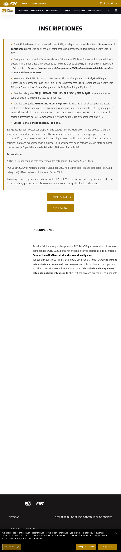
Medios (24, 3)
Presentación (52, 11)
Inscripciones (79, 11)
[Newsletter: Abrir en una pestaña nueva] (116, 3)
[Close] (116, 533)
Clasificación (37, 11)
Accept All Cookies (86, 547)
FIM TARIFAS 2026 (59, 197)
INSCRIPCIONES (43, 230)
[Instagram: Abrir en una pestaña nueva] (101, 3)
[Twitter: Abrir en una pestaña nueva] (108, 3)
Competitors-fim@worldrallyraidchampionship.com (62, 255)
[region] (60, 540)
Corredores (23, 11)
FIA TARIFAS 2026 (59, 208)
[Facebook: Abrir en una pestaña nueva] (105, 3)
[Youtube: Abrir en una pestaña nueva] (112, 3)
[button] (107, 11)
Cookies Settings (11, 547)
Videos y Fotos (94, 11)
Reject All (107, 547)
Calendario (65, 11)
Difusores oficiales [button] (39, 3)
